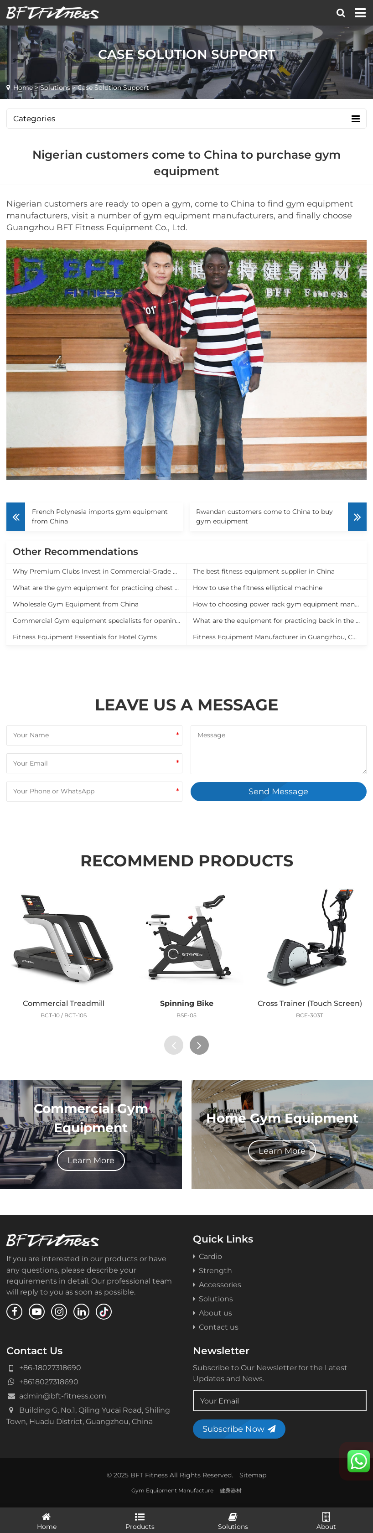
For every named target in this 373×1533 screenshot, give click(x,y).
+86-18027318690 (50, 1367)
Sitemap (252, 1475)
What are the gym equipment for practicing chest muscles (99, 588)
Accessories (217, 1284)
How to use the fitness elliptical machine (257, 588)
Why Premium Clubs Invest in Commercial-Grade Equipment (99, 571)
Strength (212, 1270)
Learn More (90, 1160)
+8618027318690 (48, 1381)
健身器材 (231, 1490)
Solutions (55, 87)
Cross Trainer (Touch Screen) (310, 1003)
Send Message (278, 791)
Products (140, 1521)
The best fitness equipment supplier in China (264, 571)
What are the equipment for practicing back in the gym (280, 620)
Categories (186, 119)
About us (212, 1312)
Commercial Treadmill (63, 1003)
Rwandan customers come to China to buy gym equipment (264, 516)
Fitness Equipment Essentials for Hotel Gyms (85, 637)
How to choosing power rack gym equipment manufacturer (280, 604)
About (326, 1521)
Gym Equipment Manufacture (172, 1490)
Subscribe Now (239, 1429)
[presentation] (173, 1045)
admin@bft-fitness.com (62, 1395)
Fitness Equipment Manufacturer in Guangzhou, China (279, 637)
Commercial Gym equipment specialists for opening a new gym (99, 620)
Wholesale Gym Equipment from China (76, 604)
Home (23, 87)
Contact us (215, 1326)
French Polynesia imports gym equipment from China (100, 516)
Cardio (207, 1256)
